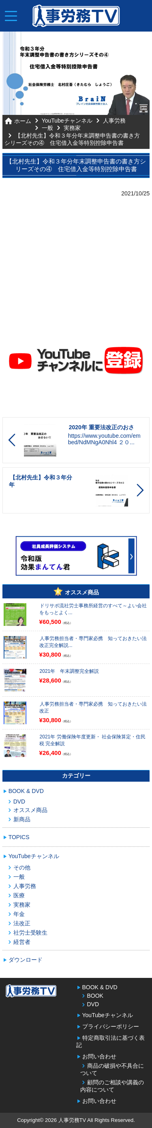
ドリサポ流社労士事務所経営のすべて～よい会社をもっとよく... (93, 609)
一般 (47, 128)
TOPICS (19, 837)
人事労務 (114, 120)
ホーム (22, 121)
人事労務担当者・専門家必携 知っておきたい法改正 (93, 707)
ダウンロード (26, 959)
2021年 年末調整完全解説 (69, 671)
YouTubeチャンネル (67, 120)
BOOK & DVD (26, 791)
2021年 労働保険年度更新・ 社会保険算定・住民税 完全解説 (92, 740)
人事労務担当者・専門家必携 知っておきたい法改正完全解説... (93, 642)
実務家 (72, 128)
